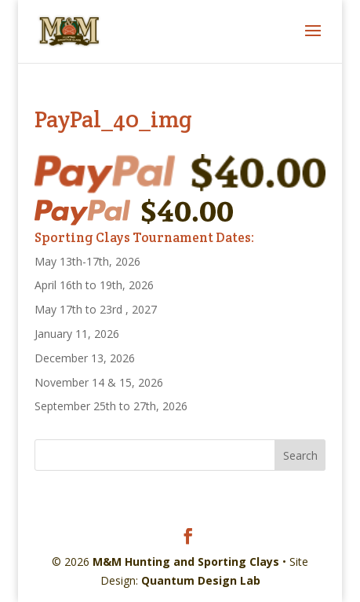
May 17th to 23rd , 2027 (96, 309)
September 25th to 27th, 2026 (111, 405)
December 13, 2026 (85, 358)
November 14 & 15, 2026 (99, 382)
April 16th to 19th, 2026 (94, 284)
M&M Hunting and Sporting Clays (186, 561)
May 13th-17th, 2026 (87, 261)
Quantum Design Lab (200, 580)
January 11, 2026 (77, 333)
